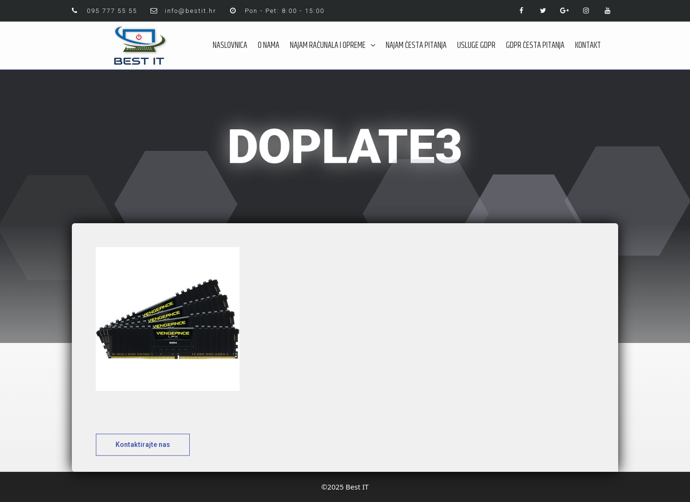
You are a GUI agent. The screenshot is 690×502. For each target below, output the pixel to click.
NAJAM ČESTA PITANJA (416, 45)
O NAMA (268, 45)
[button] (143, 451)
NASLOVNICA (230, 45)
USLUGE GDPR (476, 45)
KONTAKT (588, 45)
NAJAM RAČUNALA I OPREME (332, 45)
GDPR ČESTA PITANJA (535, 45)
